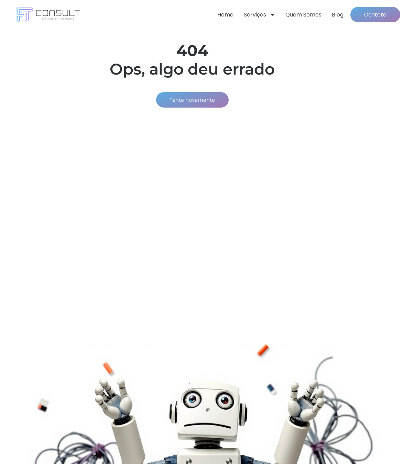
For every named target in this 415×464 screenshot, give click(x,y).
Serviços (255, 15)
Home (222, 15)
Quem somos (300, 15)
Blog (334, 15)
